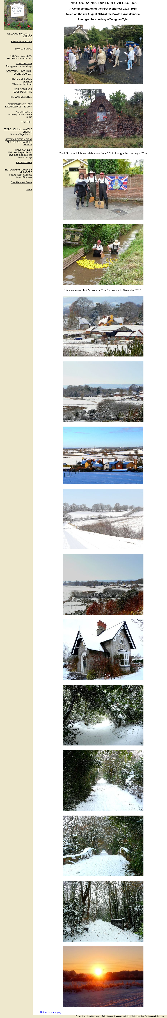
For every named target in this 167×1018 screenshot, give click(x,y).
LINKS (29, 189)
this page (107, 1016)
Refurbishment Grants (21, 182)
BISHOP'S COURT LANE (20, 104)
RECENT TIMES (24, 162)
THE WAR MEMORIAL (21, 97)
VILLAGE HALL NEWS (21, 56)
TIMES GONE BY (23, 150)
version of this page (88, 1016)
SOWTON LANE (24, 63)
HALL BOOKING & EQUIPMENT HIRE (22, 90)
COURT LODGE (24, 112)
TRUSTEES (26, 122)
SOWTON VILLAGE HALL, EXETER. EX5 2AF (19, 72)
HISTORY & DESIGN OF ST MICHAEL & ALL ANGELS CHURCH (18, 142)
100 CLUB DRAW (23, 48)
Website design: (148, 1016)
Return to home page (51, 1012)
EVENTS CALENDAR (21, 41)
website (122, 1016)
